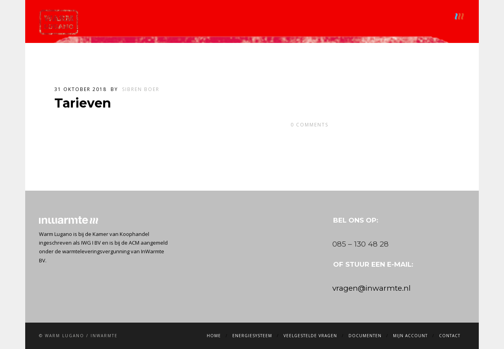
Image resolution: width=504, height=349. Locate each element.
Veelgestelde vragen (284, 16)
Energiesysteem (222, 16)
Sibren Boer (140, 89)
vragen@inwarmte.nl (371, 288)
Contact (434, 16)
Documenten (342, 16)
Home (182, 16)
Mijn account (391, 16)
